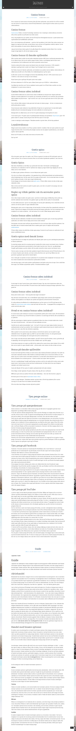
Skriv (72, 727)
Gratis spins (38, 149)
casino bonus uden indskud (24, 304)
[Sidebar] (3, 7)
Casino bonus (38, 14)
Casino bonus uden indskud (38, 276)
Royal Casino (56, 115)
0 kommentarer (46, 551)
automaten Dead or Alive (34, 376)
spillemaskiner (15, 227)
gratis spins (37, 181)
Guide (38, 548)
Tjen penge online (38, 396)
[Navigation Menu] (72, 7)
